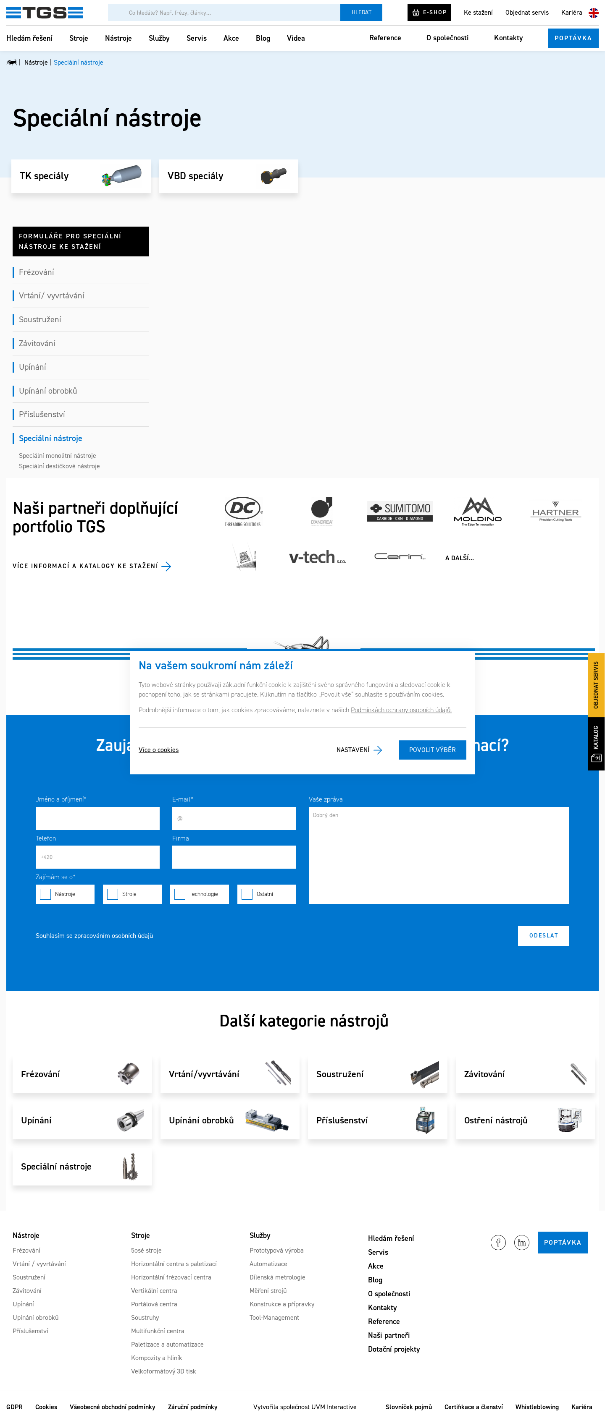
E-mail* (182, 799)
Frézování (36, 271)
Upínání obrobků (48, 390)
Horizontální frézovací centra (171, 1277)
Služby (159, 38)
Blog (263, 38)
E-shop (429, 12)
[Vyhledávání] (224, 12)
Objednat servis (527, 12)
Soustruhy (145, 1317)
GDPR (14, 1406)
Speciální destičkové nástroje (59, 466)
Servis (197, 38)
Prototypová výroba (277, 1250)
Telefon (46, 838)
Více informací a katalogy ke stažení (85, 566)
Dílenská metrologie (277, 1277)
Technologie (199, 894)
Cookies (46, 1406)
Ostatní (267, 894)
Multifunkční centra (157, 1330)
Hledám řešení (29, 38)
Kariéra (571, 12)
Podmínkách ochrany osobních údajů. (401, 709)
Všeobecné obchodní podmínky (112, 1406)
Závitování (37, 343)
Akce (231, 38)
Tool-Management (274, 1317)
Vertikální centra (154, 1290)
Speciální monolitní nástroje (57, 455)
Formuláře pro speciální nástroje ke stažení (70, 241)
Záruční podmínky (193, 1406)
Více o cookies (159, 750)
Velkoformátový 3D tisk (163, 1371)
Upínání (32, 366)
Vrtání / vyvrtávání (39, 1263)
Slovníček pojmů (409, 1406)
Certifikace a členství (474, 1406)
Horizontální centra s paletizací (174, 1263)
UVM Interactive (334, 1406)
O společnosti (447, 38)
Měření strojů (268, 1290)
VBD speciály (195, 176)
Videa (296, 38)
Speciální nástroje (50, 438)
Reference (385, 38)
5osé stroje (146, 1250)
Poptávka (573, 38)
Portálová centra (154, 1304)
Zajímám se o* (56, 876)
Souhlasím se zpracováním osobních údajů (94, 935)
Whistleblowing (537, 1406)
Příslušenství (42, 414)
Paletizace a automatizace (167, 1344)
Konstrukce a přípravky (282, 1304)
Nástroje (118, 38)
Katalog (596, 744)
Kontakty (508, 38)
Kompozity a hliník (156, 1357)
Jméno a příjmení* (61, 799)
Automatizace (268, 1263)
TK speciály (44, 176)
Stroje (78, 38)
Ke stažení (478, 12)
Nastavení (353, 750)
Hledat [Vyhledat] (361, 12)
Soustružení (40, 319)
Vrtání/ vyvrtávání (51, 295)
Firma (180, 838)
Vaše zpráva (326, 799)
